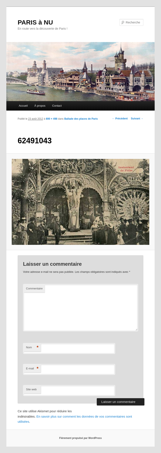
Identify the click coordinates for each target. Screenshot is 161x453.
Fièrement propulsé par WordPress (80, 438)
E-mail (32, 369)
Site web (31, 389)
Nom (32, 347)
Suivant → (137, 118)
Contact (57, 105)
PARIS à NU (35, 22)
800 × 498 (51, 118)
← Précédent (120, 118)
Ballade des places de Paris (81, 118)
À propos (40, 105)
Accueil (23, 105)
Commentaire (34, 288)
